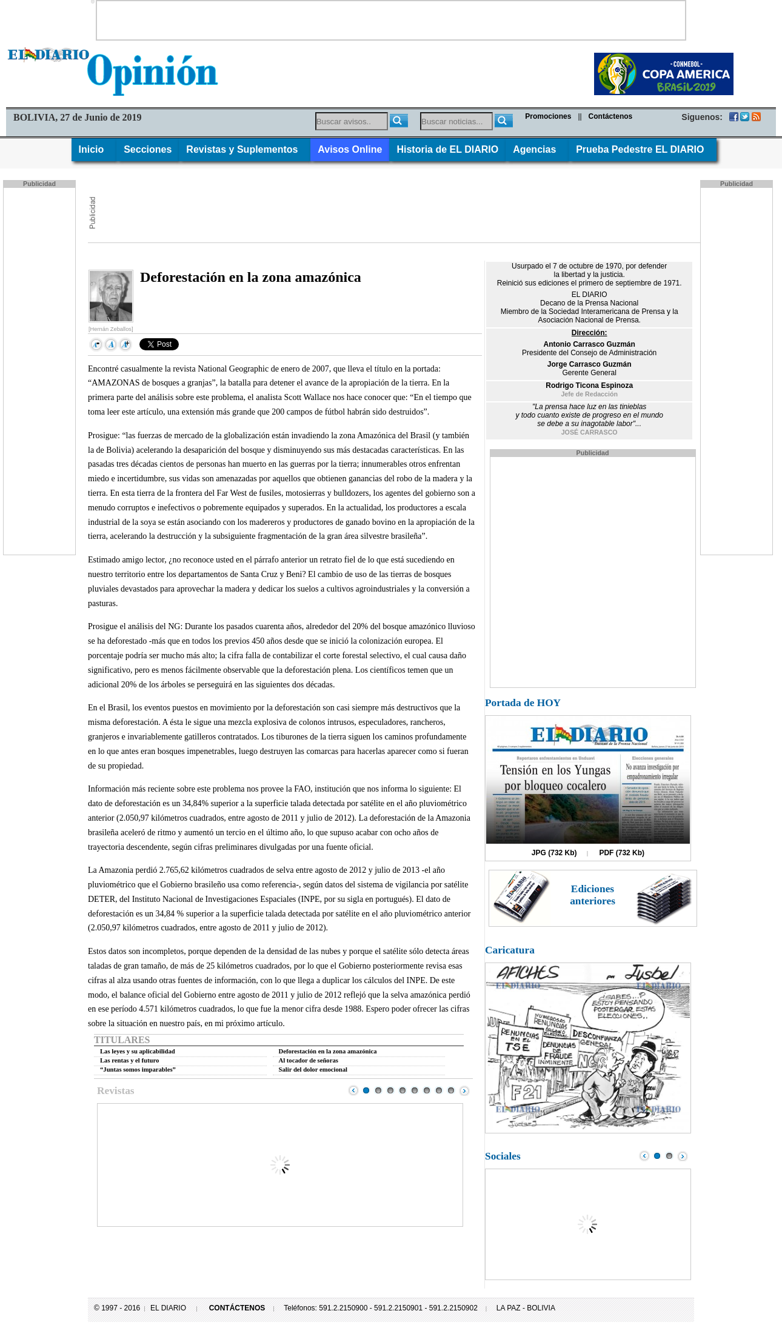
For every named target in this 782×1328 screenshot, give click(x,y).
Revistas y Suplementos (244, 149)
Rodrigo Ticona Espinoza (589, 385)
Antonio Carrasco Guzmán (589, 344)
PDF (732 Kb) (621, 853)
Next (464, 1090)
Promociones (548, 116)
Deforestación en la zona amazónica (328, 1051)
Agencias (537, 149)
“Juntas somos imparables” (138, 1069)
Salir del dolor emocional (313, 1069)
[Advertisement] (391, 19)
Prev (353, 1090)
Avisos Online (350, 149)
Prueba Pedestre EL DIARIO (642, 149)
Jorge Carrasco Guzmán (589, 364)
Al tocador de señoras (308, 1060)
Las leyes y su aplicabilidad (137, 1051)
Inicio (94, 149)
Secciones (148, 149)
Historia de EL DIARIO (447, 149)
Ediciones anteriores (592, 895)
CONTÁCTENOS (237, 1308)
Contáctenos (611, 116)
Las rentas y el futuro (129, 1060)
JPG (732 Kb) (554, 853)
